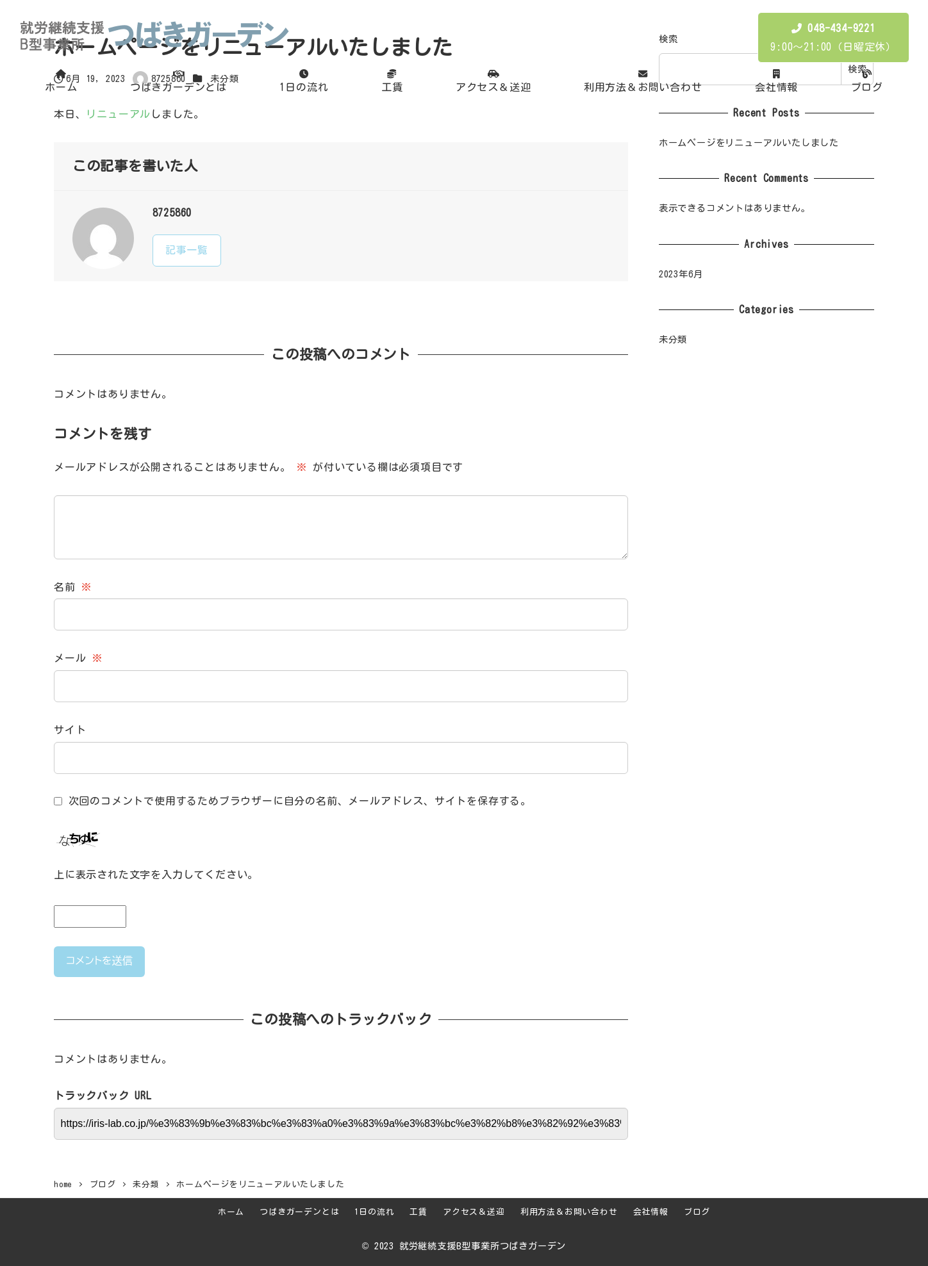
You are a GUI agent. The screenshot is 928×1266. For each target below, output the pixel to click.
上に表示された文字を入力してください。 (156, 874)
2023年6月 (681, 274)
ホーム (231, 1212)
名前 (73, 587)
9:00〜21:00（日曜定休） (833, 37)
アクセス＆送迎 (474, 1212)
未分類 (673, 339)
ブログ (697, 1212)
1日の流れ (374, 1212)
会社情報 (650, 1212)
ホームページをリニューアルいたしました (749, 142)
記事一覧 (186, 250)
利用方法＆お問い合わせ (569, 1212)
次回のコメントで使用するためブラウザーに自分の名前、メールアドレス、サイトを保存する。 (300, 801)
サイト (70, 730)
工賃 (418, 1212)
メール (78, 658)
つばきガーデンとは (299, 1212)
